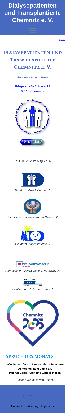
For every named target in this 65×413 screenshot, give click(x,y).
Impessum (47, 406)
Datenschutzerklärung (24, 406)
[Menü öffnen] (32, 30)
